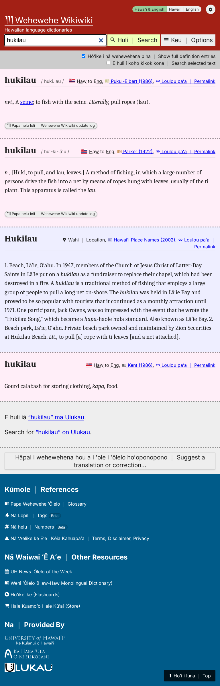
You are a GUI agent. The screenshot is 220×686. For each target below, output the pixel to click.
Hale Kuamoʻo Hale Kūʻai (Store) (42, 606)
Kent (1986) (137, 365)
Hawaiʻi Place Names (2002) (141, 240)
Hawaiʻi (175, 9)
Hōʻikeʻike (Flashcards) (32, 594)
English (192, 9)
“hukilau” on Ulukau (63, 432)
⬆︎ (189, 676)
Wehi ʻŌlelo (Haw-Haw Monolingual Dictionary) (59, 583)
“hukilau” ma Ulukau (56, 417)
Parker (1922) (135, 151)
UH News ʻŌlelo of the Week (38, 571)
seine (26, 101)
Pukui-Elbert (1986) (129, 81)
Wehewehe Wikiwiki (49, 20)
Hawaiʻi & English (149, 9)
